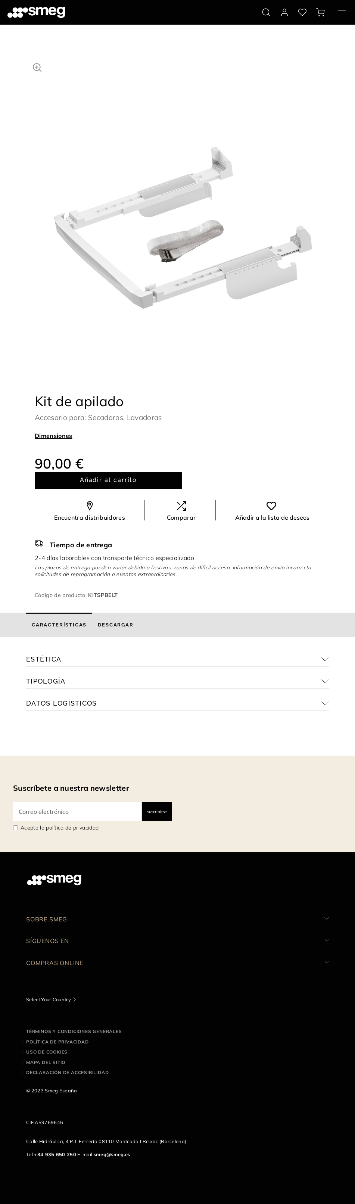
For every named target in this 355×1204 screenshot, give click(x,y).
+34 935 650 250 (55, 1154)
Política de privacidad (57, 1042)
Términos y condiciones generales (74, 1031)
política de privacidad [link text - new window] (72, 827)
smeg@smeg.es (112, 1154)
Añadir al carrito (108, 479)
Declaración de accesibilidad (67, 1072)
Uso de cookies (47, 1052)
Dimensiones (53, 435)
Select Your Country (48, 999)
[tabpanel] (183, 189)
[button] (37, 66)
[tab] (59, 625)
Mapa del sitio (45, 1062)
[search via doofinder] (266, 12)
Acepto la (60, 827)
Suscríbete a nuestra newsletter (71, 788)
